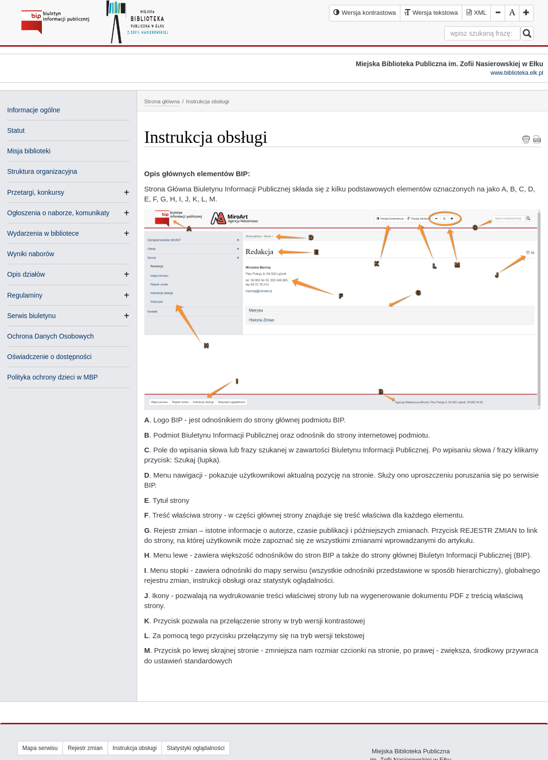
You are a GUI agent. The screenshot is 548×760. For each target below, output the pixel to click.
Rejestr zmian (85, 748)
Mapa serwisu (40, 748)
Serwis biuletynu (31, 315)
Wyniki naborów (30, 254)
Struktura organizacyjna (42, 171)
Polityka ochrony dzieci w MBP (52, 377)
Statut (16, 130)
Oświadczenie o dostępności (49, 356)
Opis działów (26, 274)
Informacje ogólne (33, 110)
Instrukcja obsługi (135, 748)
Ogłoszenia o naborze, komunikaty (58, 213)
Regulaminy (24, 295)
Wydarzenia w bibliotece (43, 233)
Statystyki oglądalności (195, 748)
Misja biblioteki (28, 151)
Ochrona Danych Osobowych (50, 336)
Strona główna (162, 101)
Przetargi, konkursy (35, 192)
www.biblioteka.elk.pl (516, 73)
